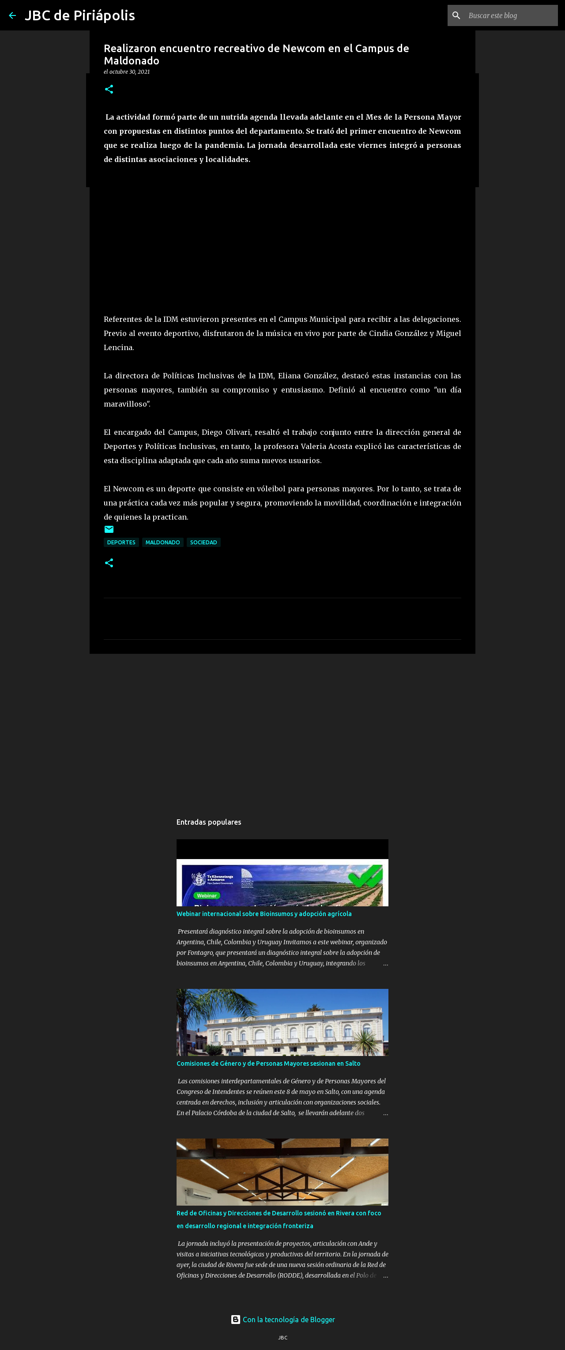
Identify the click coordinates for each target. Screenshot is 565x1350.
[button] (109, 90)
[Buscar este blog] (511, 15)
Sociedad (203, 542)
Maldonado (163, 542)
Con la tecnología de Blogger (282, 1320)
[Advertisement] (282, 729)
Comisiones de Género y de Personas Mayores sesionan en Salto (269, 1063)
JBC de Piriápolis (80, 15)
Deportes (121, 542)
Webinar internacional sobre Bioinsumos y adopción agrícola (264, 913)
